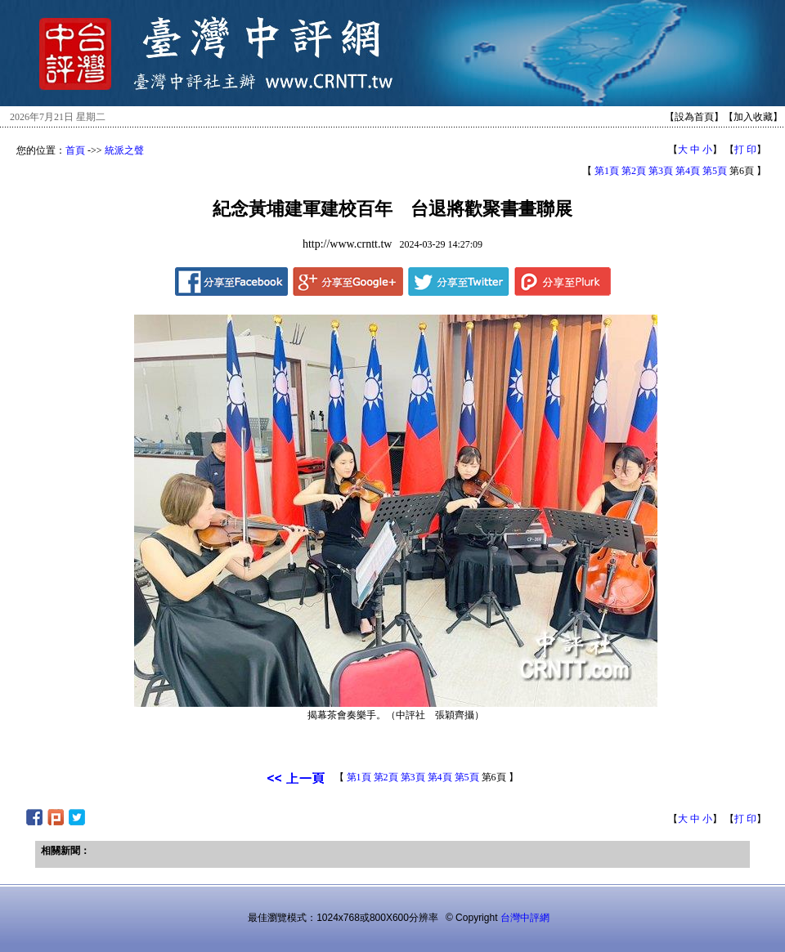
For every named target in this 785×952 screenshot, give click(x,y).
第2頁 (633, 171)
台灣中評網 (525, 917)
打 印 (745, 149)
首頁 (75, 150)
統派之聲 (124, 150)
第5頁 (714, 171)
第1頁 (606, 171)
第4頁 (687, 171)
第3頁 (660, 171)
